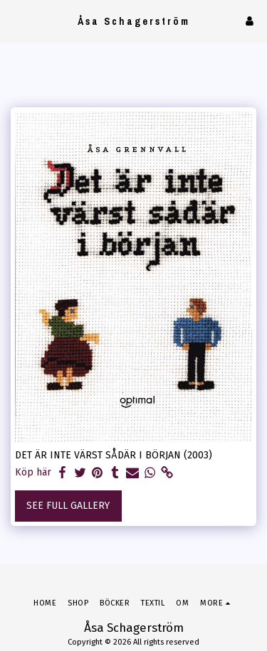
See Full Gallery (68, 506)
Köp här (33, 472)
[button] (16, 20)
